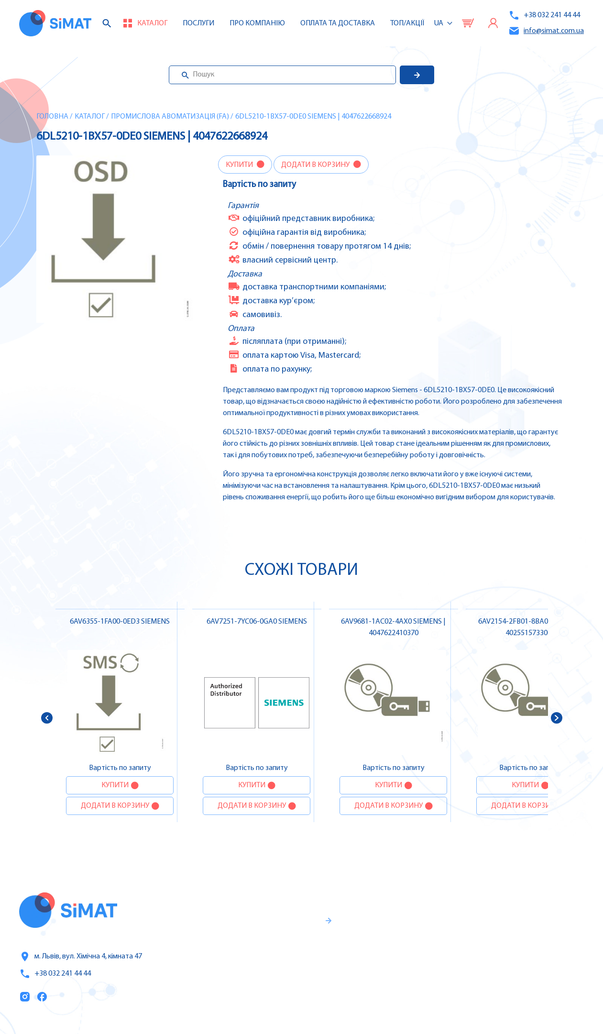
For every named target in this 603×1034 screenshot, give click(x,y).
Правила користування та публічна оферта (265, 989)
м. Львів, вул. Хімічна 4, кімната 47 (80, 956)
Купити (240, 165)
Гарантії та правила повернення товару (275, 957)
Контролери (515, 905)
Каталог (90, 117)
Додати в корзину (316, 165)
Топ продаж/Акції (411, 986)
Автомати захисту (527, 945)
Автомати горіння (525, 986)
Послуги (198, 23)
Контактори (514, 965)
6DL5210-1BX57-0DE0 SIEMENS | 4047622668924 (313, 117)
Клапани (509, 1006)
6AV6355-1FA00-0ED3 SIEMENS (120, 622)
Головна (52, 117)
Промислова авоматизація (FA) (170, 117)
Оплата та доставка (337, 23)
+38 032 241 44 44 (544, 15)
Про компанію (405, 946)
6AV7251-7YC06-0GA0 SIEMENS (257, 622)
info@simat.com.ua (546, 31)
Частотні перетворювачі (538, 925)
